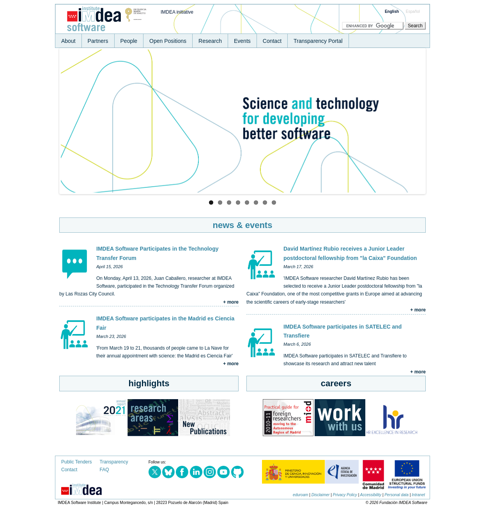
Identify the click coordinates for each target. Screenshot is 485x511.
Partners (98, 41)
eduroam (300, 495)
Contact (272, 41)
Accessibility (370, 495)
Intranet (418, 495)
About (68, 41)
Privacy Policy (345, 495)
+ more (231, 302)
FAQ (104, 469)
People (129, 41)
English (392, 11)
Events (242, 41)
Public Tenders (76, 462)
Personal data (396, 495)
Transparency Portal (318, 41)
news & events (243, 225)
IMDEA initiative (177, 12)
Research (210, 41)
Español (413, 11)
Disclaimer (321, 495)
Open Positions (167, 41)
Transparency (114, 462)
